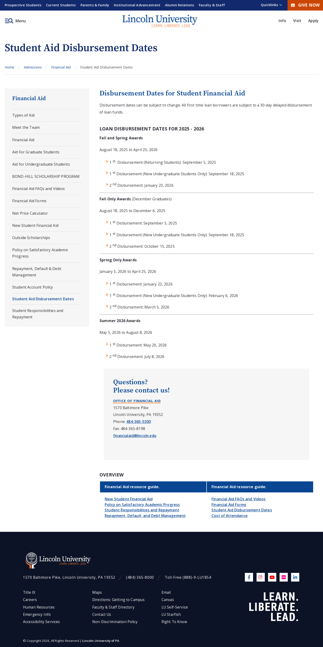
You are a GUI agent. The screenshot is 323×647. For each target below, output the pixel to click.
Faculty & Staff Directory (113, 607)
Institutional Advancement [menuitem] (137, 5)
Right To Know (174, 621)
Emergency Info (37, 614)
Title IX (29, 592)
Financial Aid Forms (29, 200)
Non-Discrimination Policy (115, 621)
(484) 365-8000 (140, 577)
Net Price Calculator (30, 213)
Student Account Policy (32, 287)
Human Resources (39, 607)
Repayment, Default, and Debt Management (145, 515)
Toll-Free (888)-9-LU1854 (188, 577)
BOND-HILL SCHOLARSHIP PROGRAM (46, 176)
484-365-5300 (138, 421)
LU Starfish (171, 614)
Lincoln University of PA (100, 641)
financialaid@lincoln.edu (134, 435)
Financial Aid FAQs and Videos (38, 188)
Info (282, 20)
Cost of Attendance (229, 515)
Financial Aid (61, 67)
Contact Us (101, 614)
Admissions (33, 67)
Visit (297, 20)
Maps (97, 592)
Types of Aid (23, 115)
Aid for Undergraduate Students (41, 164)
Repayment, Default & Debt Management (36, 272)
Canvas (168, 599)
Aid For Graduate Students (35, 152)
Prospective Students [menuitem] (23, 5)
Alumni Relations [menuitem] (179, 5)
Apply (313, 20)
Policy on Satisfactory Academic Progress (40, 253)
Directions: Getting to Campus (118, 599)
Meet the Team (26, 127)
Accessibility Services (41, 621)
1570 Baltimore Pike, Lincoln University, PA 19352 (69, 577)
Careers (30, 599)
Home (10, 67)
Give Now (305, 5)
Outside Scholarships (31, 237)
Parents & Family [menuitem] (95, 5)
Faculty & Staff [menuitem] (212, 5)
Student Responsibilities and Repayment (37, 314)
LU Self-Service (175, 607)
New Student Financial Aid (35, 225)
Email (166, 592)
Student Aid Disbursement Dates (43, 298)
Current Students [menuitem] (61, 5)
